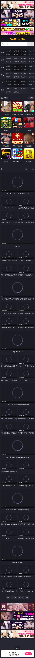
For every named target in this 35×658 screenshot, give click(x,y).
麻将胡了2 (9, 54)
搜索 (30, 44)
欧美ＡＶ (23, 58)
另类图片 (31, 77)
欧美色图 (23, 74)
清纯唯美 (16, 77)
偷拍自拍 (16, 66)
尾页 (27, 598)
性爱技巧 (31, 84)
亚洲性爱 (8, 66)
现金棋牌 (23, 54)
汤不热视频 (31, 89)
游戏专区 (31, 51)
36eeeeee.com (17, 39)
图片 (2, 75)
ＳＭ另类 (31, 62)
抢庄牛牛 (31, 54)
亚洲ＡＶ (8, 58)
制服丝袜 (8, 69)
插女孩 (9, 89)
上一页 (14, 598)
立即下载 (28, 654)
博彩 (2, 52)
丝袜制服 (16, 62)
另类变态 (31, 69)
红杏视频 (8, 92)
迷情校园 (8, 84)
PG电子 (8, 51)
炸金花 (16, 54)
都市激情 (8, 81)
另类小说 (16, 84)
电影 (2, 67)
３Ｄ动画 (31, 58)
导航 (2, 90)
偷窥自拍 (8, 74)
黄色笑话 (23, 84)
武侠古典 (31, 81)
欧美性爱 (31, 66)
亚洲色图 (16, 74)
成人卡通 (23, 66)
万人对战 (23, 51)
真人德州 (16, 51)
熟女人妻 (8, 62)
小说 (2, 83)
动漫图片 (31, 74)
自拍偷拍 (16, 58)
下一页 (21, 598)
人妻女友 (23, 81)
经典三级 (16, 69)
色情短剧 (16, 92)
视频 (2, 60)
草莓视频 (23, 89)
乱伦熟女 (23, 69)
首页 (8, 598)
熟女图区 (23, 77)
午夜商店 (16, 89)
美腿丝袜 (8, 77)
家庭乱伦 (16, 81)
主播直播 (23, 62)
